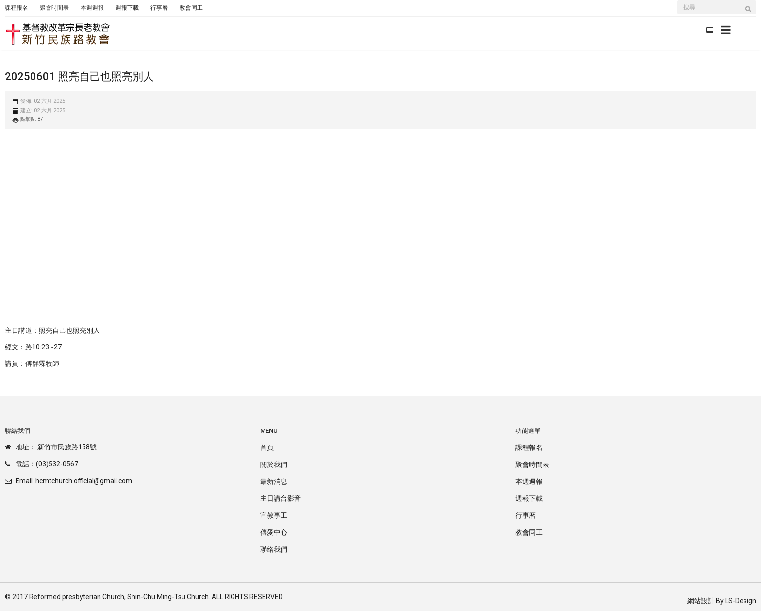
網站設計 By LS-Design (721, 601)
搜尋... (677, 1)
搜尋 (751, 13)
